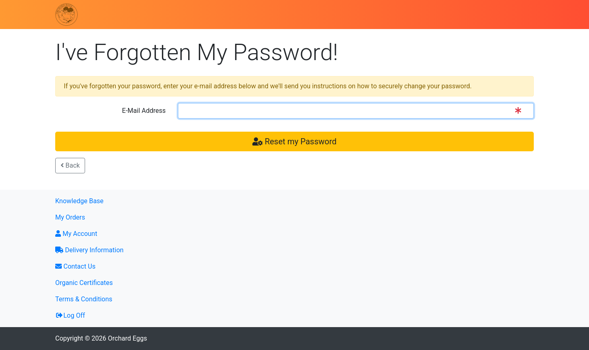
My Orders (70, 217)
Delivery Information (89, 250)
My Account (76, 234)
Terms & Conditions (83, 299)
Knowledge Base (79, 201)
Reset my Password (294, 141)
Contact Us (75, 266)
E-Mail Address (144, 110)
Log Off (70, 315)
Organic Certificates (84, 283)
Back (70, 165)
